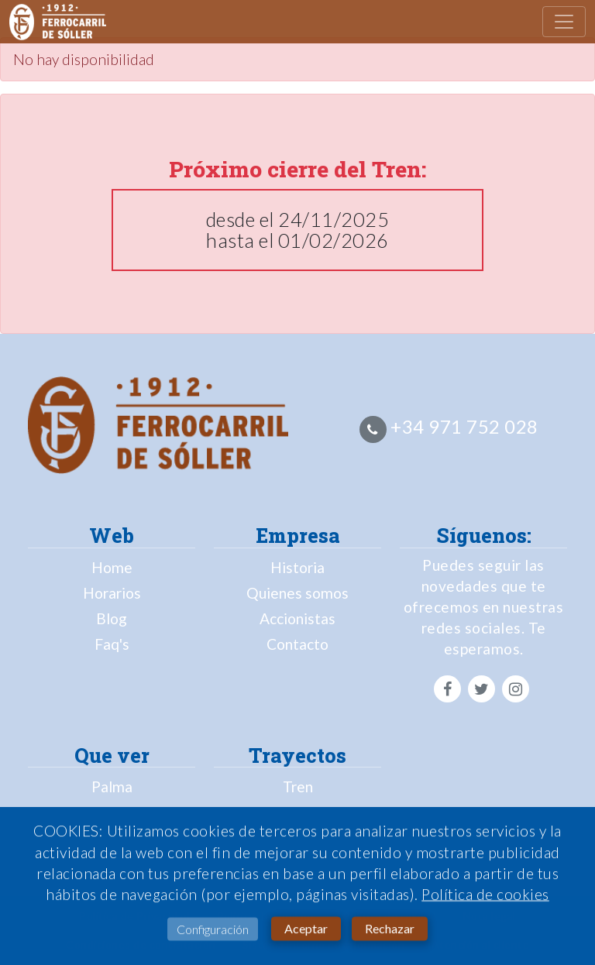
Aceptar (306, 930)
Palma (111, 786)
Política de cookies (485, 896)
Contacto (297, 644)
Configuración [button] (213, 931)
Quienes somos (297, 593)
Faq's (112, 644)
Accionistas (297, 618)
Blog (111, 618)
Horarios (112, 593)
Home (111, 567)
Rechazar (389, 930)
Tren (298, 786)
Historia (297, 567)
